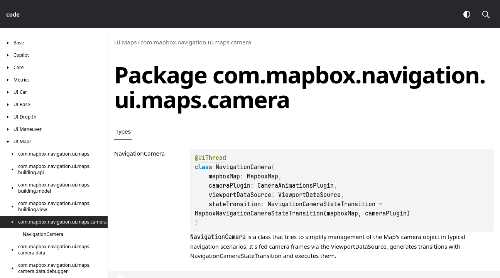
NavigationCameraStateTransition (321, 204)
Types (123, 131)
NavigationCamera (243, 167)
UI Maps (125, 42)
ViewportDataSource (309, 195)
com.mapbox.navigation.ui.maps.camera (195, 42)
